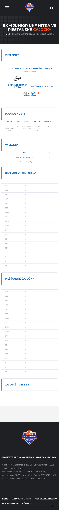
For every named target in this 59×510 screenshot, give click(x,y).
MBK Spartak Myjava (46, 499)
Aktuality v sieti (21, 499)
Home (5, 499)
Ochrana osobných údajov (17, 503)
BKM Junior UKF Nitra (24, 157)
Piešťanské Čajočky (24, 162)
